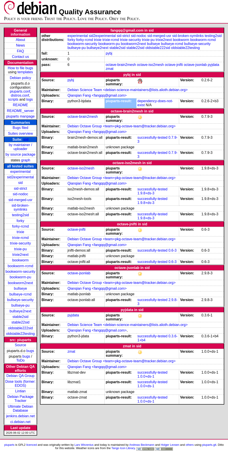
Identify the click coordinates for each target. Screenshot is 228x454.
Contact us (20, 57)
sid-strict (20, 188)
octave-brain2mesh (121, 65)
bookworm (20, 260)
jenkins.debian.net (20, 416)
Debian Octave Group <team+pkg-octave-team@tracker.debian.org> (122, 126)
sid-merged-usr (20, 200)
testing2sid (20, 215)
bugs (30, 351)
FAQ (20, 51)
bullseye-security (20, 300)
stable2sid (20, 317)
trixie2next (20, 255)
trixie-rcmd (20, 238)
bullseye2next (20, 311)
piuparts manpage (20, 116)
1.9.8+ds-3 (145, 193)
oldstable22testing (20, 334)
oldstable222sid (20, 328)
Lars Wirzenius (84, 444)
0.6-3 (172, 250)
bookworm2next (20, 283)
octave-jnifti (174, 65)
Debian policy (20, 78)
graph (25, 160)
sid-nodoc (20, 194)
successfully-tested (152, 137)
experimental (20, 171)
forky (20, 221)
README (20, 105)
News (20, 45)
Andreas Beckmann (141, 444)
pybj (109, 53)
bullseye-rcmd (20, 294)
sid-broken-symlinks (20, 207)
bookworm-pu (20, 277)
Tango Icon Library (123, 448)
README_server (20, 111)
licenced (31, 444)
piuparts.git (209, 444)
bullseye (20, 288)
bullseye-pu (20, 305)
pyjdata (213, 65)
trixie (20, 232)
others (190, 444)
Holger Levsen (170, 444)
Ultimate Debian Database (20, 408)
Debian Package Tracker (20, 399)
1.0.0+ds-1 (145, 376)
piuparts (9, 444)
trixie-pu (20, 249)
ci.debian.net (20, 422)
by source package (20, 154)
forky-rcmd (20, 226)
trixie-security (20, 243)
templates (25, 72)
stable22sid (20, 322)
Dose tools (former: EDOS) (20, 383)
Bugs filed (20, 128)
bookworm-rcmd (20, 266)
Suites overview (20, 133)
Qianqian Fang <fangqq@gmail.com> (97, 95)
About (20, 40)
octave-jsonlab (195, 65)
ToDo (20, 360)
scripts (13, 99)
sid (25, 139)
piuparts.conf (20, 91)
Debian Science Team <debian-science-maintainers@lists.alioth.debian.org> (128, 90)
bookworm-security (20, 271)
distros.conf (20, 95)
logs (29, 99)
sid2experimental (20, 177)
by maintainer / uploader (20, 147)
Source (20, 345)
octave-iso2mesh (150, 65)
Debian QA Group (20, 376)
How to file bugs (20, 68)
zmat (110, 69)
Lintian (20, 391)
